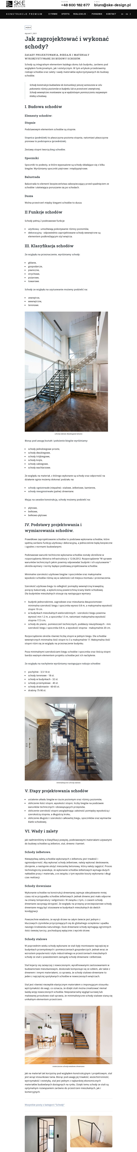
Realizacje (79, 14)
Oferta (65, 14)
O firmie (53, 14)
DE (122, 14)
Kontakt (111, 14)
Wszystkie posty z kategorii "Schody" (44, 1104)
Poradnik (97, 14)
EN (127, 14)
